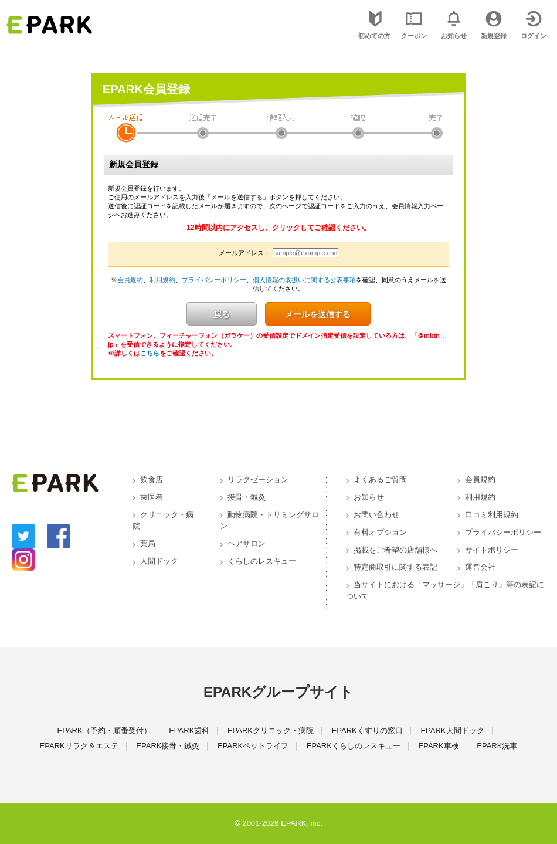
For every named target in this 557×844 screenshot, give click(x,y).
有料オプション (380, 532)
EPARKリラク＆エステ (79, 745)
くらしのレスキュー (261, 561)
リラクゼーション (257, 479)
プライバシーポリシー (214, 279)
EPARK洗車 (497, 745)
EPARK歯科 (189, 730)
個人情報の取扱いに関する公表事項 (304, 279)
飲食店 (151, 479)
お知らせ (369, 497)
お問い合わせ (376, 514)
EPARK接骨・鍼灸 (167, 745)
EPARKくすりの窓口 (367, 730)
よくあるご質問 (380, 479)
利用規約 (162, 279)
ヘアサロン (246, 543)
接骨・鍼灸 (246, 497)
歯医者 (151, 497)
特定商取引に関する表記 (395, 566)
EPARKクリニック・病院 (270, 730)
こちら (149, 353)
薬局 (147, 543)
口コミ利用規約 (491, 514)
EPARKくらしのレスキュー (353, 745)
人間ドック (159, 561)
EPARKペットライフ (253, 745)
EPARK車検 (439, 745)
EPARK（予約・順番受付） (104, 730)
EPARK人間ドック (452, 730)
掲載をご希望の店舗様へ (395, 549)
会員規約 (130, 279)
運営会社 (480, 566)
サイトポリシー (491, 549)
